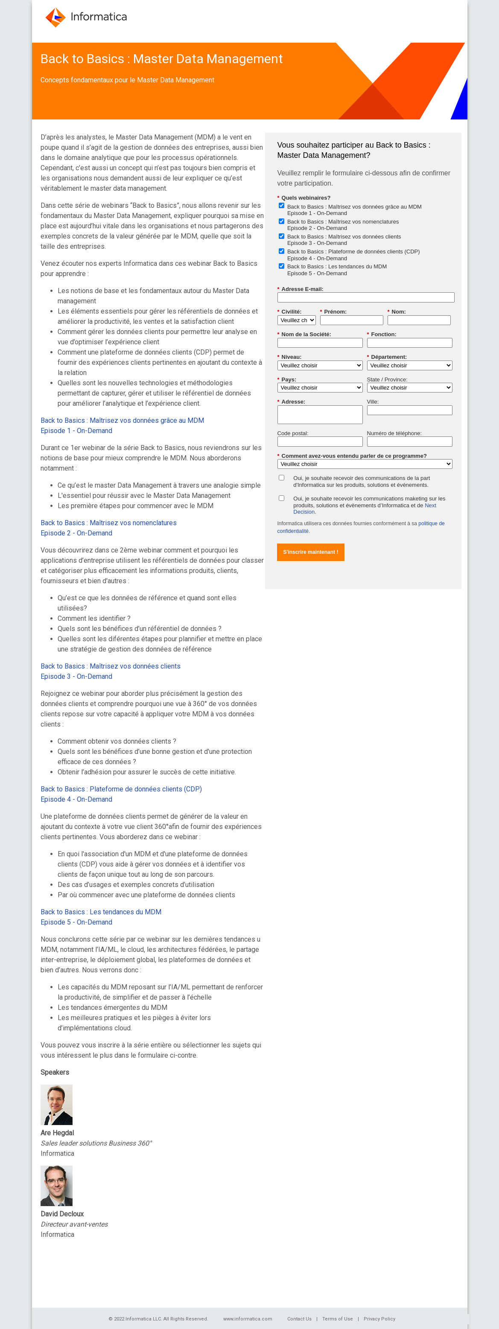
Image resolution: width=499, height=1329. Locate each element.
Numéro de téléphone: (394, 433)
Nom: (397, 311)
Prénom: (333, 311)
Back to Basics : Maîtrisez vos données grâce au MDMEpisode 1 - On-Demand (354, 210)
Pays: (287, 379)
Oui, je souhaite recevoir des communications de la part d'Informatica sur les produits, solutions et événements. (361, 481)
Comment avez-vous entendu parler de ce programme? (352, 456)
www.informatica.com (247, 1319)
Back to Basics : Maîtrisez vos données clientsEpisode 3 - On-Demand (344, 240)
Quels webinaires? (304, 198)
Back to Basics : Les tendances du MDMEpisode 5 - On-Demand (337, 269)
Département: (387, 357)
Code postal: (293, 433)
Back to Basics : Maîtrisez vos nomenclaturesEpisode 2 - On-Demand (343, 225)
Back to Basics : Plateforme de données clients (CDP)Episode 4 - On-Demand (353, 255)
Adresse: (291, 401)
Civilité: (289, 311)
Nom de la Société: (304, 334)
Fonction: (382, 334)
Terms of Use (337, 1319)
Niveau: (289, 357)
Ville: (373, 401)
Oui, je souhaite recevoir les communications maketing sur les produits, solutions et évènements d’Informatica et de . (369, 505)
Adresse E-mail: (300, 289)
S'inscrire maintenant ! (311, 552)
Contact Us (299, 1319)
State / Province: (387, 379)
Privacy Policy (379, 1319)
